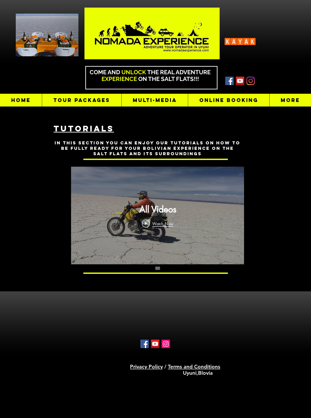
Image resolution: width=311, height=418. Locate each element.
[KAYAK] (229, 81)
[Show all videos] (157, 268)
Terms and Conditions (194, 366)
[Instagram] (250, 81)
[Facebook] (144, 344)
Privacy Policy (146, 366)
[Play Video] (157, 223)
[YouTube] (240, 81)
